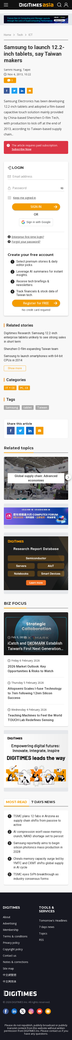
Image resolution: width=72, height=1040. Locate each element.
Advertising (10, 923)
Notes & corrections (15, 962)
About (6, 917)
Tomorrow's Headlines (53, 920)
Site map (8, 968)
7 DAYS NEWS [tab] (43, 802)
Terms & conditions (15, 936)
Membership (10, 930)
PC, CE (24, 388)
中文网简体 (9, 981)
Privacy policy (11, 942)
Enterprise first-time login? (28, 237)
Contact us (9, 955)
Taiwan (42, 407)
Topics (43, 933)
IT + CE (10, 388)
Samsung (12, 407)
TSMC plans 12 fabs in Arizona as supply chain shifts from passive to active (37, 820)
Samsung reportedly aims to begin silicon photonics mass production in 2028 (38, 847)
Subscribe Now (21, 149)
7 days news (46, 927)
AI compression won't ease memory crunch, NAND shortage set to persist (38, 834)
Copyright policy (13, 949)
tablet (27, 407)
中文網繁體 (9, 975)
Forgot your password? (26, 241)
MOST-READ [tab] (16, 802)
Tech (20, 34)
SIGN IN (44, 207)
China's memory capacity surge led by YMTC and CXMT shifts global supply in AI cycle (38, 863)
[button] (36, 222)
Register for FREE (40, 303)
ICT (31, 34)
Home (7, 34)
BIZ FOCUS (15, 603)
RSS (41, 940)
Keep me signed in (24, 198)
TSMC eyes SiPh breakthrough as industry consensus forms (36, 876)
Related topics (19, 448)
